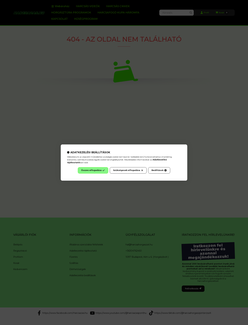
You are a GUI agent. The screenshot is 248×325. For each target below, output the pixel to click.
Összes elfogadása (93, 170)
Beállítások (159, 170)
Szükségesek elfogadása (128, 170)
